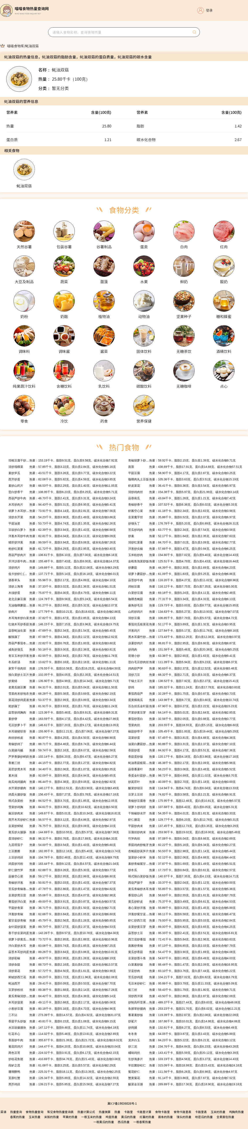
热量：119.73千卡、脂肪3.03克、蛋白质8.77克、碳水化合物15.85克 (183, 605)
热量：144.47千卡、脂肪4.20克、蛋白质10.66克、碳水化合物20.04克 (64, 1046)
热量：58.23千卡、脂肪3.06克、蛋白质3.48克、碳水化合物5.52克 (182, 769)
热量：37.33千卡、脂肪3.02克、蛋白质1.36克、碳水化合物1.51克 (62, 586)
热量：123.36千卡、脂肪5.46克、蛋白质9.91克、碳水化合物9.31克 (62, 712)
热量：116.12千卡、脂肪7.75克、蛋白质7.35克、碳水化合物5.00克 (182, 586)
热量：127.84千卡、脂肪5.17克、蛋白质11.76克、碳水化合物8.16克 (183, 630)
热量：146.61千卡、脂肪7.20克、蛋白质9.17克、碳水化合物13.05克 (63, 725)
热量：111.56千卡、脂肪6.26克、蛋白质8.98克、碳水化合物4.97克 (182, 1071)
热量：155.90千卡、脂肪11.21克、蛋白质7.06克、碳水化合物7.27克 (63, 731)
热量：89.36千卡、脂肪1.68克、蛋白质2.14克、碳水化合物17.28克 (62, 989)
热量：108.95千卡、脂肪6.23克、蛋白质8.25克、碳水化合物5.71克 (62, 491)
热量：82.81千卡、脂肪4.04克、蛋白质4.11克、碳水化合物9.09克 (62, 536)
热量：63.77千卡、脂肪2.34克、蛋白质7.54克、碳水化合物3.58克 (182, 529)
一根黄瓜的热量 (103, 1122)
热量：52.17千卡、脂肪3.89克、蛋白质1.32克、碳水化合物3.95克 (182, 624)
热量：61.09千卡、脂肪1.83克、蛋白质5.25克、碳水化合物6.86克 (182, 573)
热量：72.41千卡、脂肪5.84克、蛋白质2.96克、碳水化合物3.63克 (182, 939)
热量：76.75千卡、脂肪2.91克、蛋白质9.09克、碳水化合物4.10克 (62, 825)
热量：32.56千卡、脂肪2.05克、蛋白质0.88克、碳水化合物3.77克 (182, 718)
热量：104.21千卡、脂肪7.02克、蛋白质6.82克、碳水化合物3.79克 (182, 977)
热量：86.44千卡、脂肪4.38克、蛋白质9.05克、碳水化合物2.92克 (62, 781)
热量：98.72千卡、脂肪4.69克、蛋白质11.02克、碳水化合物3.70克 (182, 775)
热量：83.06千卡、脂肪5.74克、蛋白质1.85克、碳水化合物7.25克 (62, 945)
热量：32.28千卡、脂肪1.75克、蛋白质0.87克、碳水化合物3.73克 (182, 693)
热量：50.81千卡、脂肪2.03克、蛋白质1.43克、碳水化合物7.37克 (62, 882)
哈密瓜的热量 (204, 1117)
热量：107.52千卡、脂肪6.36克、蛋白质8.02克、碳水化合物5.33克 (182, 504)
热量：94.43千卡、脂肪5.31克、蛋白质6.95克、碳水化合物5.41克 (62, 504)
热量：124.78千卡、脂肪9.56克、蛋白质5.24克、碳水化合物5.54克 (62, 599)
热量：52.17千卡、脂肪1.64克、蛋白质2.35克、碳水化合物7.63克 (182, 536)
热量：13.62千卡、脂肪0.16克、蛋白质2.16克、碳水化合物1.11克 (62, 662)
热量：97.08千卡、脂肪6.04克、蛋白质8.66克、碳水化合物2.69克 (182, 838)
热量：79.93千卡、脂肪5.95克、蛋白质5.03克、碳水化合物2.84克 (182, 920)
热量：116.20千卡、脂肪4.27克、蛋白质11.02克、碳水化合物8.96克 (183, 580)
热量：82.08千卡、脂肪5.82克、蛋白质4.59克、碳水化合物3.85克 (62, 479)
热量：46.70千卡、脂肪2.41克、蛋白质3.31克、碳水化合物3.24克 (62, 498)
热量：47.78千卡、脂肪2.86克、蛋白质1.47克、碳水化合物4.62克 (62, 888)
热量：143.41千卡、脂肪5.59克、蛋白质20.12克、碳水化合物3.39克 (183, 1052)
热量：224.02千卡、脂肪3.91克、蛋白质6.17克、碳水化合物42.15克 (63, 1052)
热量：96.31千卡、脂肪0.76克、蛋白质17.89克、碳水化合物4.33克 (62, 838)
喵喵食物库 (15, 45)
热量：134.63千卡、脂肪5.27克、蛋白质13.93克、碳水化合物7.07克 (183, 611)
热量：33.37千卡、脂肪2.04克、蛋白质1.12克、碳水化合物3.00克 (182, 882)
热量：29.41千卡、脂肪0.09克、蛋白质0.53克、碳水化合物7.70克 (62, 983)
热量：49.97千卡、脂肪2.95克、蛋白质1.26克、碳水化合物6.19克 (62, 958)
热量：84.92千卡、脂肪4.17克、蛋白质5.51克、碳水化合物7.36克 (182, 750)
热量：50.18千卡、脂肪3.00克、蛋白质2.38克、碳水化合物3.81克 (62, 649)
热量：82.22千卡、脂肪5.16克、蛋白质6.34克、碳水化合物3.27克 (182, 844)
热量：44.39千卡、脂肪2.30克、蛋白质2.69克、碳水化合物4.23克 (182, 567)
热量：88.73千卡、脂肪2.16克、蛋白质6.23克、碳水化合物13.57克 (62, 964)
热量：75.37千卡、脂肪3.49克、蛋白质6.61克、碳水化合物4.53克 (182, 901)
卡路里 (128, 1112)
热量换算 (105, 1112)
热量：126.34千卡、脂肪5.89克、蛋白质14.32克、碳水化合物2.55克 (63, 1077)
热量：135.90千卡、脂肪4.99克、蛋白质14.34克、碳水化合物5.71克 (63, 680)
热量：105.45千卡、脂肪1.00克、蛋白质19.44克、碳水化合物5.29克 (183, 731)
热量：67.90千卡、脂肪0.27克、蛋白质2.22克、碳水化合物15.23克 (182, 706)
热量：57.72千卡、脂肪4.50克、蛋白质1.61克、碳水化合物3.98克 (62, 970)
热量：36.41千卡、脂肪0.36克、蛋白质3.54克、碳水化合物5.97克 (182, 485)
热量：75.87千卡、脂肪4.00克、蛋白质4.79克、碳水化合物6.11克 (62, 592)
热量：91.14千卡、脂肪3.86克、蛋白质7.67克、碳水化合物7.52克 (182, 1077)
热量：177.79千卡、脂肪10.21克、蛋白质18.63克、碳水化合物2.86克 (64, 611)
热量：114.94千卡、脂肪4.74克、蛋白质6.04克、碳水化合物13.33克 (183, 788)
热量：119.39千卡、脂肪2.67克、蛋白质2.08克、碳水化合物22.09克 (183, 1014)
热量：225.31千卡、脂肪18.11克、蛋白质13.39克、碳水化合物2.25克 (64, 1071)
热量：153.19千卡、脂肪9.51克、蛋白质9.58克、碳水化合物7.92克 (62, 460)
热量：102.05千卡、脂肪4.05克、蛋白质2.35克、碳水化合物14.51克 (63, 674)
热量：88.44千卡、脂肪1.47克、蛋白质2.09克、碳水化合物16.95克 (182, 964)
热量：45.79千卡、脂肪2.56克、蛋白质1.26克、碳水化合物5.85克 (62, 920)
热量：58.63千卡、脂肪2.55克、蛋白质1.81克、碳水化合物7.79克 (182, 895)
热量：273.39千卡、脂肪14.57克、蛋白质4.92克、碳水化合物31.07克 (64, 1014)
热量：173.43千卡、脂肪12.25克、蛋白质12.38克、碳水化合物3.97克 (184, 636)
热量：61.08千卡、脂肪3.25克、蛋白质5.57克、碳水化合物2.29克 (62, 1065)
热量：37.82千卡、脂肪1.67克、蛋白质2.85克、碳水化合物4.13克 (62, 617)
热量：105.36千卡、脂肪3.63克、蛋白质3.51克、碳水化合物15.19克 (183, 479)
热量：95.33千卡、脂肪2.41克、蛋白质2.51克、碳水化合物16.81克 (182, 933)
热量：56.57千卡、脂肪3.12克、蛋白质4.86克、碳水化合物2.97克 (62, 819)
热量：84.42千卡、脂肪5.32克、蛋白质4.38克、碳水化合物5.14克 (62, 996)
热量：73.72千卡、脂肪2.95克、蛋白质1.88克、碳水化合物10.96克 (62, 939)
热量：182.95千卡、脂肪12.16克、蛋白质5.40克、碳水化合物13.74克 (64, 851)
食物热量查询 (34, 1112)
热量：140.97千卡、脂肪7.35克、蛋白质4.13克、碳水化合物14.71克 (183, 876)
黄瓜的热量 (128, 1117)
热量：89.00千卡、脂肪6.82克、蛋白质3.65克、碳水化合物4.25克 (182, 926)
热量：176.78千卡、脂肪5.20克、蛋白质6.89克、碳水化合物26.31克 (183, 523)
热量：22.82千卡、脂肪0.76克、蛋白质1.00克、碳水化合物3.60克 (62, 643)
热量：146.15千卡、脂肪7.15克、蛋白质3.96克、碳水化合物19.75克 (63, 624)
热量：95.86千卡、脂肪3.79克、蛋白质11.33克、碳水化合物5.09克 (182, 983)
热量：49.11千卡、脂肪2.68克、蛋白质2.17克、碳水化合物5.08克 (62, 1002)
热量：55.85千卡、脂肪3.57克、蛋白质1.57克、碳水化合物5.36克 (182, 888)
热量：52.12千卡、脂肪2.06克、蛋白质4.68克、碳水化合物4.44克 (182, 857)
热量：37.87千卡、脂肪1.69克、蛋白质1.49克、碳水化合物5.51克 (182, 863)
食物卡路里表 (182, 1112)
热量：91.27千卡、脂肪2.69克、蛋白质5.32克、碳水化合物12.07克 (62, 605)
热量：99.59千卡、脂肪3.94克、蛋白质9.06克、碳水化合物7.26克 (62, 542)
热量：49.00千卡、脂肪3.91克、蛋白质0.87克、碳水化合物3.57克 (62, 901)
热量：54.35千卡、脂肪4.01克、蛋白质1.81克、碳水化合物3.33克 (182, 813)
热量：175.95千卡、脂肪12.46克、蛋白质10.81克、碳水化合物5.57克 (184, 800)
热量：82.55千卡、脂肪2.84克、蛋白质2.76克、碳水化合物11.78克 (62, 655)
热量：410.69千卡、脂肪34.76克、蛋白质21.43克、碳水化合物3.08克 (64, 1059)
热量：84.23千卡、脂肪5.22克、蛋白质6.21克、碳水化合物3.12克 (182, 1040)
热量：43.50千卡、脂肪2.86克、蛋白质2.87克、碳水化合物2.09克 (182, 996)
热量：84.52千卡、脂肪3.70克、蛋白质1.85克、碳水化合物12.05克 (62, 800)
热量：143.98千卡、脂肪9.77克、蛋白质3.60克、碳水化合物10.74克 (183, 699)
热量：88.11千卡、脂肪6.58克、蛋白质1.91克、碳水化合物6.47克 (182, 914)
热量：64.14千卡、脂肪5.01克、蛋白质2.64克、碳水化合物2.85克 (182, 712)
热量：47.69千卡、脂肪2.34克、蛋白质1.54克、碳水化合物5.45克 (62, 630)
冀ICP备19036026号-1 (122, 1103)
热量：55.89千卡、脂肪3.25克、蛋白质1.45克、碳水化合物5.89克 (182, 907)
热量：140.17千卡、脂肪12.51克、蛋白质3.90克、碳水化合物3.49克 (63, 788)
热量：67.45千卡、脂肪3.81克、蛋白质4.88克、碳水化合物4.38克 (182, 737)
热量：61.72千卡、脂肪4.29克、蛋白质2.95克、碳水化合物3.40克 (62, 548)
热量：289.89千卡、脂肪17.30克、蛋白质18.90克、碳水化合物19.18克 (185, 1084)
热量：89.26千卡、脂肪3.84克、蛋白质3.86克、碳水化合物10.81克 (62, 951)
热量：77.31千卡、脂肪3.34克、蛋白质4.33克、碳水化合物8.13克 (182, 599)
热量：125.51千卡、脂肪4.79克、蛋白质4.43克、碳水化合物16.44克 (183, 561)
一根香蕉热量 (142, 1122)
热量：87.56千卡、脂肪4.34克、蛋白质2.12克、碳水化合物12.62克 (62, 636)
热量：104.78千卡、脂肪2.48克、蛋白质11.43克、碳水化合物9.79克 (63, 857)
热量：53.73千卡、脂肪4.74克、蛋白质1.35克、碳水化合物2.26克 (62, 523)
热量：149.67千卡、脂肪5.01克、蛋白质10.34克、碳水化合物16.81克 (64, 813)
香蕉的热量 (17, 1117)
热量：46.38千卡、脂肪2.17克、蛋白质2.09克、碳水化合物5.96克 (182, 762)
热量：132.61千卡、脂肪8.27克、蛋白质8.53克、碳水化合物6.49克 (182, 1027)
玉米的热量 (218, 1112)
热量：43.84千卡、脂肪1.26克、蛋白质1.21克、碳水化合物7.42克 (182, 498)
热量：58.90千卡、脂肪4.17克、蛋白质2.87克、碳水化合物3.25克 (182, 473)
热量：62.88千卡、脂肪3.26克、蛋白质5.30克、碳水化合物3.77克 (62, 870)
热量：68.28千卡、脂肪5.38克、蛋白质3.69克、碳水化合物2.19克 (62, 693)
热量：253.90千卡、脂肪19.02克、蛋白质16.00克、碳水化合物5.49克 (184, 832)
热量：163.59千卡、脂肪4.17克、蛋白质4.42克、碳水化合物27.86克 (63, 718)
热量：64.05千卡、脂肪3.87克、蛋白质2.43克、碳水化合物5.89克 (182, 1033)
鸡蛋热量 (111, 1117)
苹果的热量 (70, 1117)
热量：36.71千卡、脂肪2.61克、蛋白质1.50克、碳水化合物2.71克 (62, 907)
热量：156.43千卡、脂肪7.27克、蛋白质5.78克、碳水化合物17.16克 (63, 794)
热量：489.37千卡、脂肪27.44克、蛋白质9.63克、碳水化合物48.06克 (184, 1002)
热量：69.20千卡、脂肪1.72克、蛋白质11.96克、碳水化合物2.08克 (62, 977)
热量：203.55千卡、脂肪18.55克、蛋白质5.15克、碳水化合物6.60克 (183, 725)
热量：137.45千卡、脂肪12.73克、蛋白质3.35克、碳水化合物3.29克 (183, 825)
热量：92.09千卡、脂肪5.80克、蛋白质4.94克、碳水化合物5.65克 (62, 775)
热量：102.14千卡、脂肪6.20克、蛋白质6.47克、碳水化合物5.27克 (62, 756)
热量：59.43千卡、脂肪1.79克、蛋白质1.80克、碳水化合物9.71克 (182, 989)
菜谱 (3, 1112)
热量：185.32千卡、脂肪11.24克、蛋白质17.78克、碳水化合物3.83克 (184, 687)
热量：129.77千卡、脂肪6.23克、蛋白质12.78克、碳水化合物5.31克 (183, 819)
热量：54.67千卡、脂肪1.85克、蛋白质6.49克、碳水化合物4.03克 (182, 958)
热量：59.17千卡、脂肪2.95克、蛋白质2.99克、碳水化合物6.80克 (62, 876)
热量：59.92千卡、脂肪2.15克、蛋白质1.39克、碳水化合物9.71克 (182, 460)
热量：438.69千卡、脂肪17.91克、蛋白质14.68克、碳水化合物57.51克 (185, 466)
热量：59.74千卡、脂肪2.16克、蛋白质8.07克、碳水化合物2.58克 (62, 750)
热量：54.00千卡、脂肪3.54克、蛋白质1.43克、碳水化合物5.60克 (62, 844)
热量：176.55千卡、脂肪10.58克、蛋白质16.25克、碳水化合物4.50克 (64, 668)
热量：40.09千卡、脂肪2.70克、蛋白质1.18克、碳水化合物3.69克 (182, 781)
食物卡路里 (162, 1112)
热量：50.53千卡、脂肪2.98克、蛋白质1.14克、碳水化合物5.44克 (182, 851)
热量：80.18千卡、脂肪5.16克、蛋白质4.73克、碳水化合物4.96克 (62, 1008)
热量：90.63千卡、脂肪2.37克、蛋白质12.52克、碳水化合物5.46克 (182, 668)
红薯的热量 (147, 1117)
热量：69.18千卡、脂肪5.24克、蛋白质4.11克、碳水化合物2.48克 (182, 592)
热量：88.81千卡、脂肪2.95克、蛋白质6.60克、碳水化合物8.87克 (182, 643)
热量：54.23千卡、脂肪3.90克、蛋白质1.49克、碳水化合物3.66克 (62, 517)
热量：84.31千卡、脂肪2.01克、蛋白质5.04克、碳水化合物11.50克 (62, 687)
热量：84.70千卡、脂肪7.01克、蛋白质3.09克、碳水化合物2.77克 (182, 542)
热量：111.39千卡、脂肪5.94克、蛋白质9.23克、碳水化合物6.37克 (182, 662)
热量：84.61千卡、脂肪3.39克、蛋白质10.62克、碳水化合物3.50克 (62, 807)
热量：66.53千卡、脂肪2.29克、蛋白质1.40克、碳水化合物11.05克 (62, 485)
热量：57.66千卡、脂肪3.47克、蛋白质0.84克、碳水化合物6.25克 (182, 548)
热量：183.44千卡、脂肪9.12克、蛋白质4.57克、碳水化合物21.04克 (63, 863)
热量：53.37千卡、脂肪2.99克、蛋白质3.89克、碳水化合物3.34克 (62, 699)
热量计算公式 (86, 1112)
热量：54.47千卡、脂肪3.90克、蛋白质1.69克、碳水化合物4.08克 (182, 951)
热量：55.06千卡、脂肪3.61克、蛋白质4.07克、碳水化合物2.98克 (62, 895)
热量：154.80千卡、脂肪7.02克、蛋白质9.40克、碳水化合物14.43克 (183, 554)
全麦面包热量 (225, 1117)
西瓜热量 (123, 1122)
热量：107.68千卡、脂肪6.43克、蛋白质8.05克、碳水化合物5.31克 (182, 807)
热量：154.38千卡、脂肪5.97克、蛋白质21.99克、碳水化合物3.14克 (183, 491)
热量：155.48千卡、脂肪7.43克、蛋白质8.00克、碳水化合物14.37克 (63, 561)
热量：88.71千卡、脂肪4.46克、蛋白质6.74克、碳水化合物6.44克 (62, 744)
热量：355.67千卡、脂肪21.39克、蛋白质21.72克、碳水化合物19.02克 (65, 1040)
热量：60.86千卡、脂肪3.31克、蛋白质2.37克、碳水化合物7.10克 (182, 744)
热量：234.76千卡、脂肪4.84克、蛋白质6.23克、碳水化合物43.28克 (183, 1046)
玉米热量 (34, 1117)
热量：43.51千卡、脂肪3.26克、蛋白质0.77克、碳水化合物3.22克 (62, 473)
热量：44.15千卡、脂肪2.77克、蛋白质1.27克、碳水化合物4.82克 (62, 762)
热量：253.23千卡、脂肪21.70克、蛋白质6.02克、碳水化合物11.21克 (184, 1008)
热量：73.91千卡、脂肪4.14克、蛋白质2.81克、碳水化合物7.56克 (62, 510)
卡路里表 (201, 1112)
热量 (117, 1112)
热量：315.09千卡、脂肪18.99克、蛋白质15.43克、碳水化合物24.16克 (185, 1065)
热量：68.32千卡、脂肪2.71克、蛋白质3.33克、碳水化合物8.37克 (182, 674)
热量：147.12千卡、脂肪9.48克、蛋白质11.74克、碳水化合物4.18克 (63, 1027)
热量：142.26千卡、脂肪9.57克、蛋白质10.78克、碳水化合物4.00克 (63, 933)
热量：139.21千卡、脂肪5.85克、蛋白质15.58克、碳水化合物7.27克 (63, 1084)
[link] (15, 45)
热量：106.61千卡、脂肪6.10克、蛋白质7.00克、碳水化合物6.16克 (62, 554)
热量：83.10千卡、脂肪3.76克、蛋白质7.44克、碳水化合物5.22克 (182, 970)
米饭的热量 (51, 1117)
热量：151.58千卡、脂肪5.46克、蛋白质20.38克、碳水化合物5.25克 (183, 649)
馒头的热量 (184, 1117)
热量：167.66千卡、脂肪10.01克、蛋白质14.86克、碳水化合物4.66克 (184, 1021)
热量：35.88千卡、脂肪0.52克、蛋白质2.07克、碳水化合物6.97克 (182, 517)
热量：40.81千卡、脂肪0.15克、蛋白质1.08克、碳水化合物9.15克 (62, 1021)
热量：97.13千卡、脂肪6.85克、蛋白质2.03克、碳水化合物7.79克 (182, 945)
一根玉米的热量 (91, 1117)
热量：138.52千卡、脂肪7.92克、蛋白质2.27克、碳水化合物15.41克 (183, 680)
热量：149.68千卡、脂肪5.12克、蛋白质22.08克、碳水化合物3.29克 (63, 567)
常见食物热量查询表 (60, 1112)
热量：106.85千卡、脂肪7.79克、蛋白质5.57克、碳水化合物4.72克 (182, 617)
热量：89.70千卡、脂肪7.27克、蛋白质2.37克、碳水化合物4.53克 (62, 926)
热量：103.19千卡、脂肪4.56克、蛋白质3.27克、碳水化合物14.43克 (183, 1059)
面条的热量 (165, 1117)
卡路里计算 (144, 1112)
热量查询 (16, 1112)
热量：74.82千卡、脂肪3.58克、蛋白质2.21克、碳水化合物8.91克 (182, 794)
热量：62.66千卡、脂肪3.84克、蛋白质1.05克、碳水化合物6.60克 (62, 914)
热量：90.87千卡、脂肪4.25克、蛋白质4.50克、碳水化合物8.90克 (62, 737)
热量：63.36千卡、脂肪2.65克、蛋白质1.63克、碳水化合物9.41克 (182, 655)
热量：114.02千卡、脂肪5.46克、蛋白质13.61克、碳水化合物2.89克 (63, 1033)
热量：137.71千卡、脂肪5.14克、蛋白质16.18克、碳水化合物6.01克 (63, 573)
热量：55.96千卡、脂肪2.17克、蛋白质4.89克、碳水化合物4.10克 (62, 580)
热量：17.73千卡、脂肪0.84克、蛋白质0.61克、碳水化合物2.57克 (182, 870)
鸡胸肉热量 (236, 1112)
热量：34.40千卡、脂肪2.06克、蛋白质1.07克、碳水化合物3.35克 (62, 769)
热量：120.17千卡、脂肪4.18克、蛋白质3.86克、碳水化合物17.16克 (183, 756)
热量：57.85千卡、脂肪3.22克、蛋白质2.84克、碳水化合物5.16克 (62, 466)
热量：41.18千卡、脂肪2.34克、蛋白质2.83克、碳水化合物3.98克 (182, 510)
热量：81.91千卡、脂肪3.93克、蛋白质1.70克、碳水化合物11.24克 (62, 706)
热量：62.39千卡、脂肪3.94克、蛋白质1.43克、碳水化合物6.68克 (62, 529)
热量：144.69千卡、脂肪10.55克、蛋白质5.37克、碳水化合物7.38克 (63, 832)
